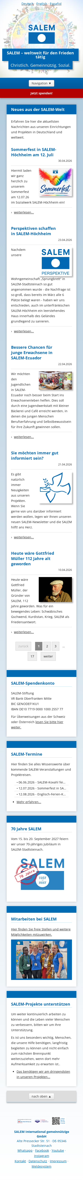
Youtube (58, 1150)
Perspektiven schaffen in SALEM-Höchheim (33, 231)
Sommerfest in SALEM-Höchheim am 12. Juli (33, 152)
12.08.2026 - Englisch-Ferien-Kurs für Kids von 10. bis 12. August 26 (44, 794)
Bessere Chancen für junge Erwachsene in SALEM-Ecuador (31, 352)
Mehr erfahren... (29, 802)
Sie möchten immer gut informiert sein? (34, 455)
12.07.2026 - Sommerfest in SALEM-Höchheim (44, 788)
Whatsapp (25, 1150)
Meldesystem (41, 1166)
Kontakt (20, 1161)
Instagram (41, 1156)
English (41, 4)
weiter (48, 656)
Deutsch (27, 4)
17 (32, 656)
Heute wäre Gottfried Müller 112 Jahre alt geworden (32, 558)
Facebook (42, 1150)
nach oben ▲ (41, 1096)
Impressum (58, 1161)
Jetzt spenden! (41, 93)
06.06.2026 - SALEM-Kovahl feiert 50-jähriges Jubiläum (44, 782)
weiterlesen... (24, 212)
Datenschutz (38, 1161)
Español (56, 4)
